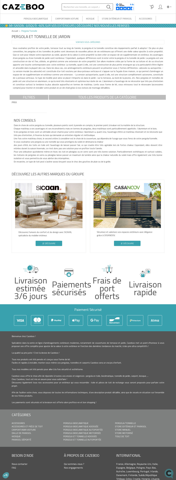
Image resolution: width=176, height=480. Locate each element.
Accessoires (145, 18)
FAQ (14, 468)
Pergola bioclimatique (36, 18)
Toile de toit (122, 436)
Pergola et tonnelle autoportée (82, 439)
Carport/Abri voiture (67, 18)
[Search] (83, 6)
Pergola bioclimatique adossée (80, 426)
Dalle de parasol (21, 433)
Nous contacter (20, 464)
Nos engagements (73, 468)
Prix (14, 102)
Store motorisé (124, 433)
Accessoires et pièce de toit (27, 426)
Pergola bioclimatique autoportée (83, 429)
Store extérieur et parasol (117, 18)
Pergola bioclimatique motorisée (82, 433)
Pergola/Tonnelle (125, 423)
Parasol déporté (21, 439)
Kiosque (90, 18)
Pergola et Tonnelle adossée (80, 436)
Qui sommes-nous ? (74, 464)
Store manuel (123, 429)
